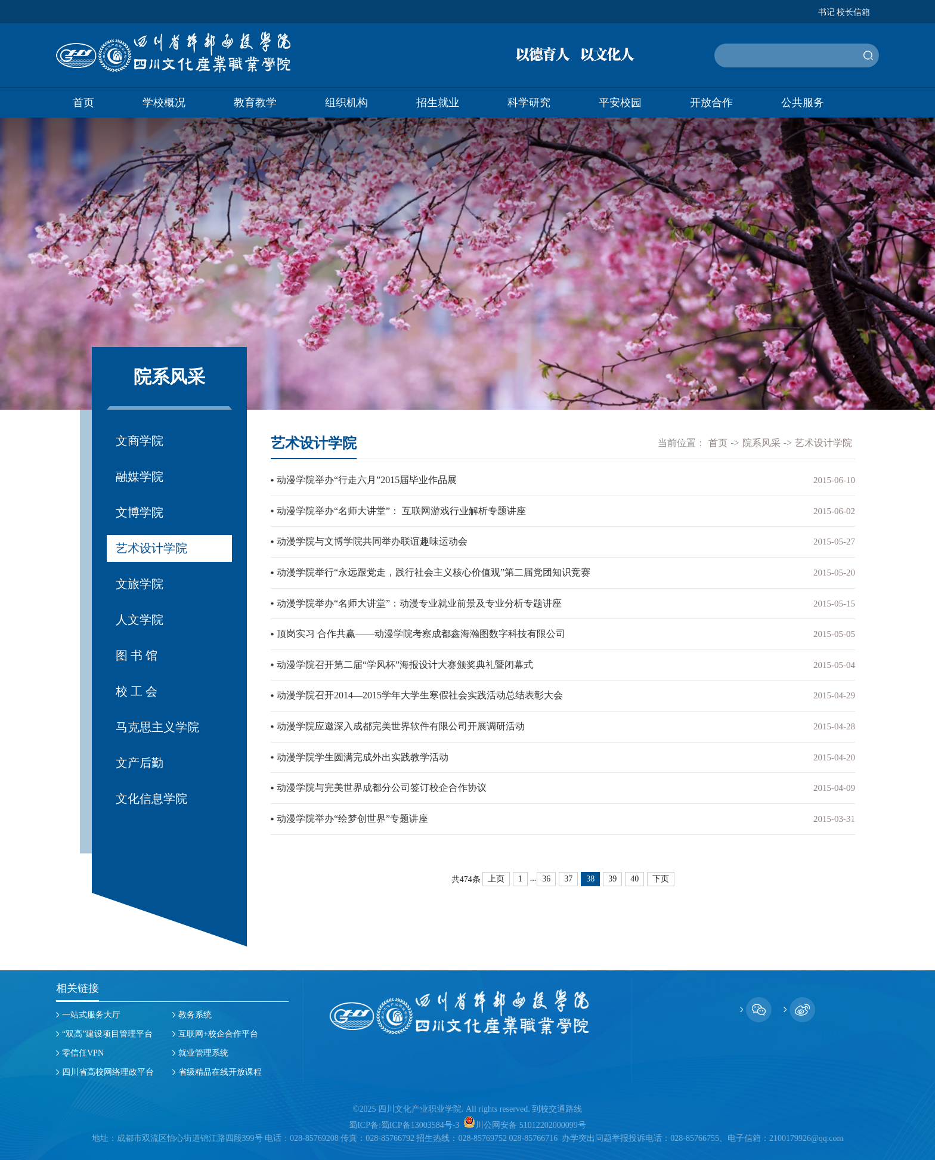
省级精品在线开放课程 (220, 1072)
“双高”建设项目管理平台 (107, 1033)
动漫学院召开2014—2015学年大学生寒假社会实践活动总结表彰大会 (420, 693)
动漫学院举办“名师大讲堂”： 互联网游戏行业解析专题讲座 (401, 510)
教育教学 (255, 103)
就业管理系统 (203, 1052)
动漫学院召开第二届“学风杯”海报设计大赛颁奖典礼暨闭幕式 (405, 662)
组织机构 (346, 103)
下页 (660, 874)
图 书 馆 (136, 655)
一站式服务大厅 (91, 1014)
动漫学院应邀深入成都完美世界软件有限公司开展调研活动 (401, 723)
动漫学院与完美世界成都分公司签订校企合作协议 (382, 784)
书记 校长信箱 (844, 12)
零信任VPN (83, 1052)
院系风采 (761, 443)
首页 (83, 103)
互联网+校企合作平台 (218, 1033)
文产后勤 (139, 762)
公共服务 (802, 103)
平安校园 (620, 103)
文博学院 (139, 512)
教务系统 (195, 1014)
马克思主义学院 (157, 727)
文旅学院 (139, 583)
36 (546, 874)
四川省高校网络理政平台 (108, 1072)
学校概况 (164, 103)
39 (612, 874)
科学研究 (528, 103)
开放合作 (711, 103)
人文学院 (139, 619)
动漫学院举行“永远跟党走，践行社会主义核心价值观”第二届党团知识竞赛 (433, 571)
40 (634, 874)
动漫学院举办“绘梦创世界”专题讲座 (352, 814)
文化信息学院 (151, 798)
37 (568, 874)
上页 (496, 874)
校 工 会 (136, 691)
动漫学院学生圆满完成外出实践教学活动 (362, 753)
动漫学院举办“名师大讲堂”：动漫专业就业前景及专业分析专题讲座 (419, 601)
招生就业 (437, 103)
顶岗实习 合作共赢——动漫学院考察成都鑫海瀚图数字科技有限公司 (421, 632)
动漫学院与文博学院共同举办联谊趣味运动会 (372, 541)
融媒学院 (139, 476)
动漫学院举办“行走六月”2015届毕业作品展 (367, 480)
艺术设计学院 (151, 548)
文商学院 (139, 440)
